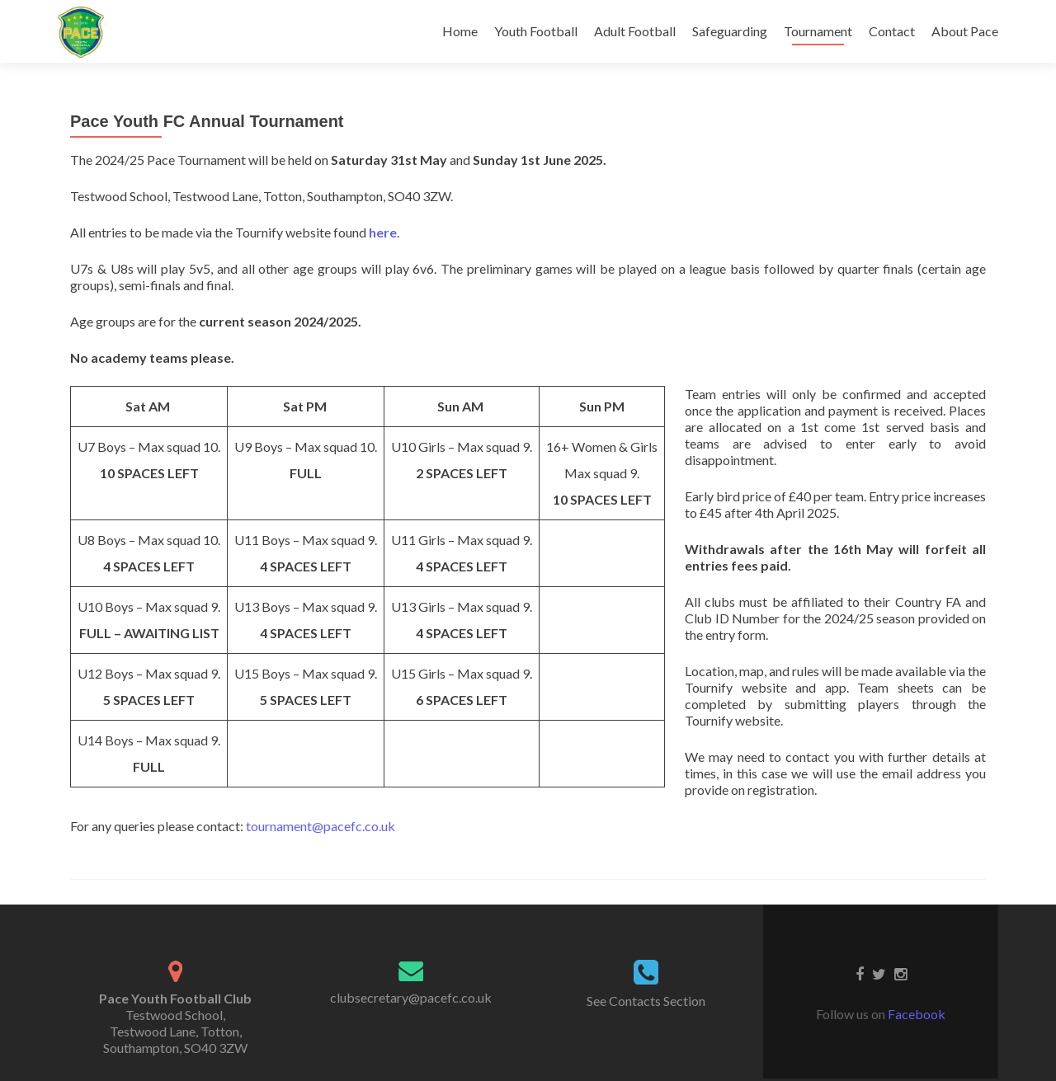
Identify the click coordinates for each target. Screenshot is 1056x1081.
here (383, 232)
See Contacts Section (646, 1000)
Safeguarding (729, 31)
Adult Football (635, 31)
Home (460, 31)
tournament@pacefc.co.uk (320, 826)
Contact (892, 31)
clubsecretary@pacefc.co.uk (411, 997)
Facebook (916, 1014)
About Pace (964, 31)
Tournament (818, 31)
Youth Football (536, 31)
